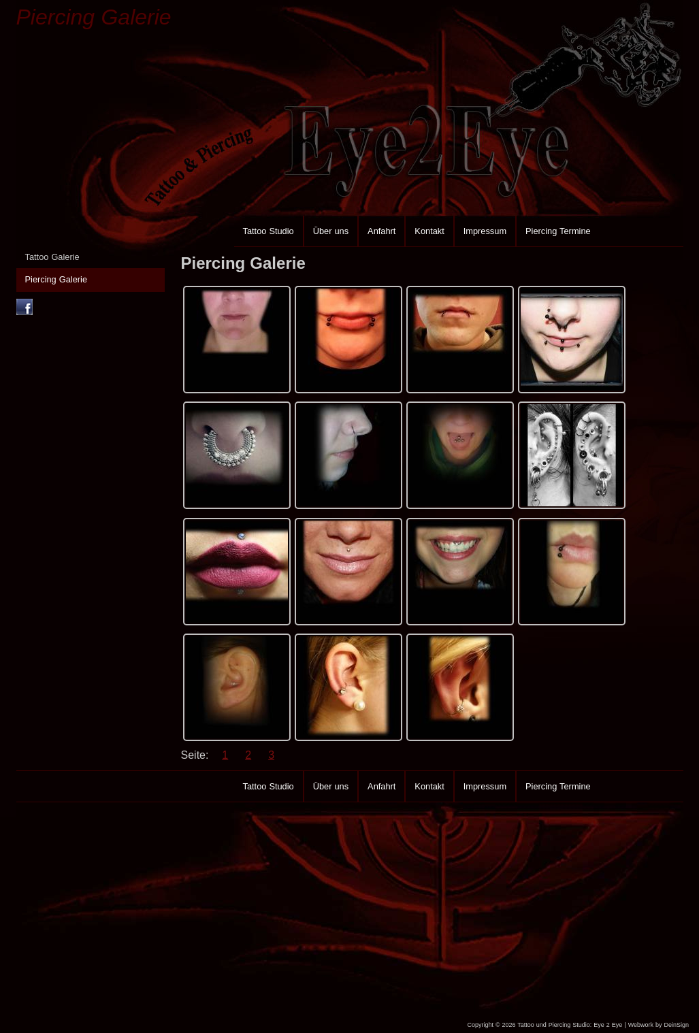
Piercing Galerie (94, 17)
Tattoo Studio (268, 231)
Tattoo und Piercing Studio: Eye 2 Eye (569, 1024)
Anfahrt (381, 231)
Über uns (330, 231)
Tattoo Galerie (52, 257)
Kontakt (429, 231)
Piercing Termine (558, 231)
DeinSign (676, 1024)
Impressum (485, 231)
